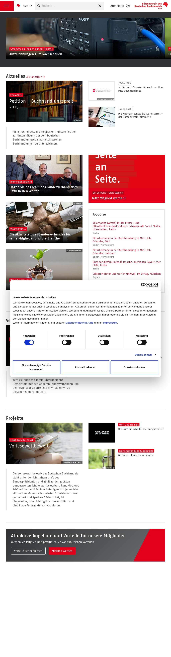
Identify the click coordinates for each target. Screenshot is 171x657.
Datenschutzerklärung (79, 322)
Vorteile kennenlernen (28, 588)
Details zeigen (143, 354)
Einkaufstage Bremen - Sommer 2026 (140, 383)
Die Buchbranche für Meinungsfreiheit (141, 460)
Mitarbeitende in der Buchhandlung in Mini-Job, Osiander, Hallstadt (122, 263)
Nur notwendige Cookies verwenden (36, 367)
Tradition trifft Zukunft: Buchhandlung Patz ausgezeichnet (141, 95)
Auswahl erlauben (85, 367)
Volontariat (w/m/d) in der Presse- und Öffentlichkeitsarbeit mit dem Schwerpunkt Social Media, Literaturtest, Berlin (127, 237)
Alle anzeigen (35, 82)
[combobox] (69, 6)
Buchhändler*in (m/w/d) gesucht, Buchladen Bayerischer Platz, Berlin (127, 275)
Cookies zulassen (134, 367)
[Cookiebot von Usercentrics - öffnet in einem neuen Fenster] (143, 285)
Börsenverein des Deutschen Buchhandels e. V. (151, 6)
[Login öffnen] (120, 5)
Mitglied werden (62, 588)
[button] (7, 6)
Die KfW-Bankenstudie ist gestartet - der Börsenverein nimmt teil (140, 121)
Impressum (110, 322)
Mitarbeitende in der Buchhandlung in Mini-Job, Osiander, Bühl (122, 251)
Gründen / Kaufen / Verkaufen (136, 486)
